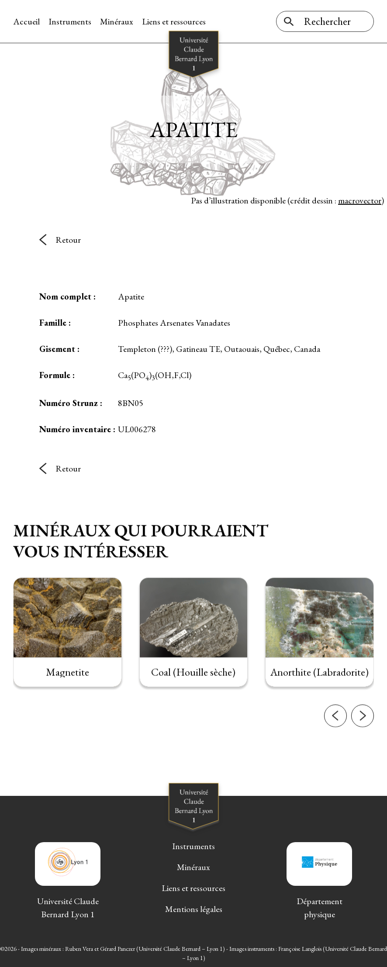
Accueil (26, 21)
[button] (335, 733)
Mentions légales (193, 909)
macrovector (359, 200)
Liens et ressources (174, 21)
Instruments (69, 21)
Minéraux (116, 21)
